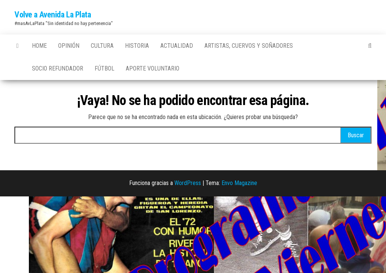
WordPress (187, 183)
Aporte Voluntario (152, 68)
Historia (137, 45)
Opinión (68, 45)
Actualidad (176, 45)
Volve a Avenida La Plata (52, 14)
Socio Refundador (57, 68)
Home (39, 45)
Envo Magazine (239, 183)
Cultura (102, 45)
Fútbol (104, 68)
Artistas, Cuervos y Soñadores (248, 45)
